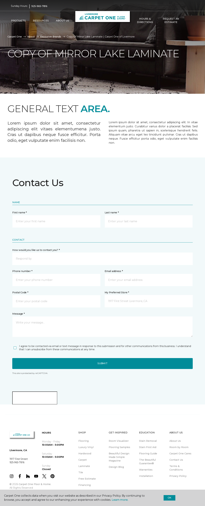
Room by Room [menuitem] (178, 447)
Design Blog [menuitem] (116, 467)
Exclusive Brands (50, 36)
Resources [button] (41, 20)
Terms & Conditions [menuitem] (176, 468)
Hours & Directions (145, 20)
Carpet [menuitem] (82, 459)
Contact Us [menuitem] (176, 459)
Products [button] (18, 20)
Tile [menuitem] (80, 472)
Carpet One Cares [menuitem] (180, 453)
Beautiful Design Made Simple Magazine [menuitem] (119, 457)
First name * (19, 212)
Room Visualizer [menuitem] (119, 440)
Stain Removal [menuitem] (148, 440)
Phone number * (22, 271)
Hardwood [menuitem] (84, 453)
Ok (169, 497)
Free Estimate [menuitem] (87, 478)
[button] (187, 21)
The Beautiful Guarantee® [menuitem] (147, 461)
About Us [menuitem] (175, 440)
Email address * (114, 271)
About (31, 36)
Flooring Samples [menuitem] (119, 447)
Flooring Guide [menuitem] (148, 453)
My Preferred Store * (117, 292)
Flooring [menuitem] (83, 440)
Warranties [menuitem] (146, 469)
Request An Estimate (171, 20)
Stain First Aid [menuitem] (147, 447)
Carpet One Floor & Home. (35, 484)
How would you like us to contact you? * (36, 250)
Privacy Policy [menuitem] (178, 476)
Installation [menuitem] (146, 476)
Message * (18, 314)
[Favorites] (191, 21)
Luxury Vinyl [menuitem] (86, 447)
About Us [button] (62, 20)
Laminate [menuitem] (84, 466)
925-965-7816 (39, 6)
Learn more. (120, 499)
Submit (102, 363)
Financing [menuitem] (84, 485)
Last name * (112, 212)
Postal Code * (20, 292)
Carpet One (14, 36)
